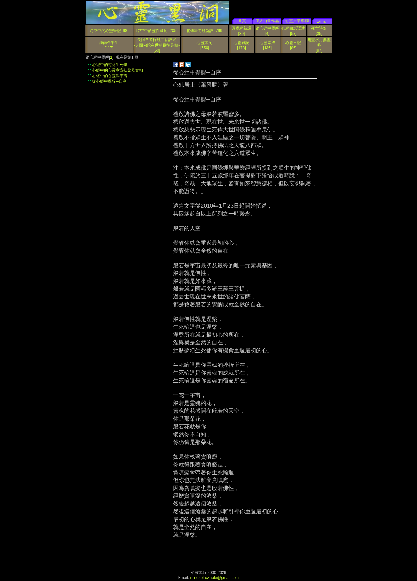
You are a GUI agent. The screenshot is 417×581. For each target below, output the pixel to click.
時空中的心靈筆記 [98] (109, 30)
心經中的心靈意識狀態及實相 (117, 70)
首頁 (242, 21)
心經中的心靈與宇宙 (109, 76)
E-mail (321, 21)
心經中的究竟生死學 (109, 64)
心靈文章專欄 (297, 21)
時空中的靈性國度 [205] (156, 30)
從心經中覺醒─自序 (109, 81)
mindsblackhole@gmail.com (214, 577)
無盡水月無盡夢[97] (319, 45)
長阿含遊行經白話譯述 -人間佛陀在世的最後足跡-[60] (157, 45)
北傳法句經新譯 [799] (204, 30)
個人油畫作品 (267, 21)
